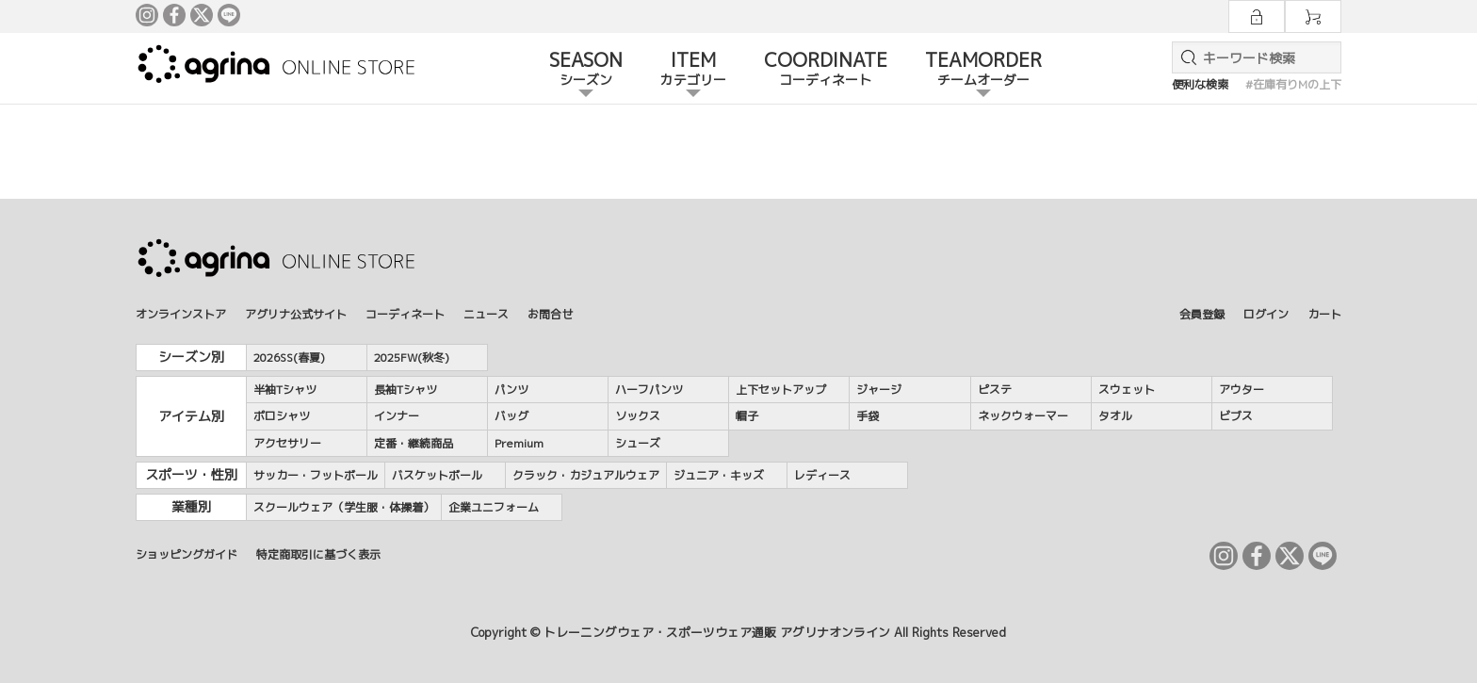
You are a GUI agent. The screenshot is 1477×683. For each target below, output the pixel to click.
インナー (396, 416)
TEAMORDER (983, 69)
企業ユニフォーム (493, 507)
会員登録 (1202, 314)
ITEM (693, 69)
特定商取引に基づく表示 (318, 554)
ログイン (1266, 314)
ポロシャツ (281, 416)
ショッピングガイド (186, 554)
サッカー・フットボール (315, 475)
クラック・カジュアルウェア (585, 475)
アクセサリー (287, 443)
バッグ (511, 416)
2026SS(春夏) (289, 358)
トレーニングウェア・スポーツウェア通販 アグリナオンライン (717, 632)
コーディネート (405, 314)
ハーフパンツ (649, 390)
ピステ (995, 390)
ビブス (1236, 416)
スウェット (1126, 390)
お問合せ (550, 314)
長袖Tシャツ (405, 390)
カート (1324, 314)
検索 (1185, 57)
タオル (1115, 416)
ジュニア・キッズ (719, 475)
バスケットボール (437, 475)
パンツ (511, 390)
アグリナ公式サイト (296, 314)
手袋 (867, 416)
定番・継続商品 (413, 443)
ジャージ (878, 390)
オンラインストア (181, 314)
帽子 (747, 416)
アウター (1241, 390)
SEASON (586, 69)
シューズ (637, 443)
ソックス (637, 416)
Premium (519, 443)
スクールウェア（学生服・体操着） (343, 507)
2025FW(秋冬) (411, 358)
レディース (822, 475)
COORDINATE (825, 69)
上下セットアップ (781, 390)
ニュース (486, 314)
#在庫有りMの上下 (1293, 84)
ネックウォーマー (1023, 416)
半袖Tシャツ (284, 390)
